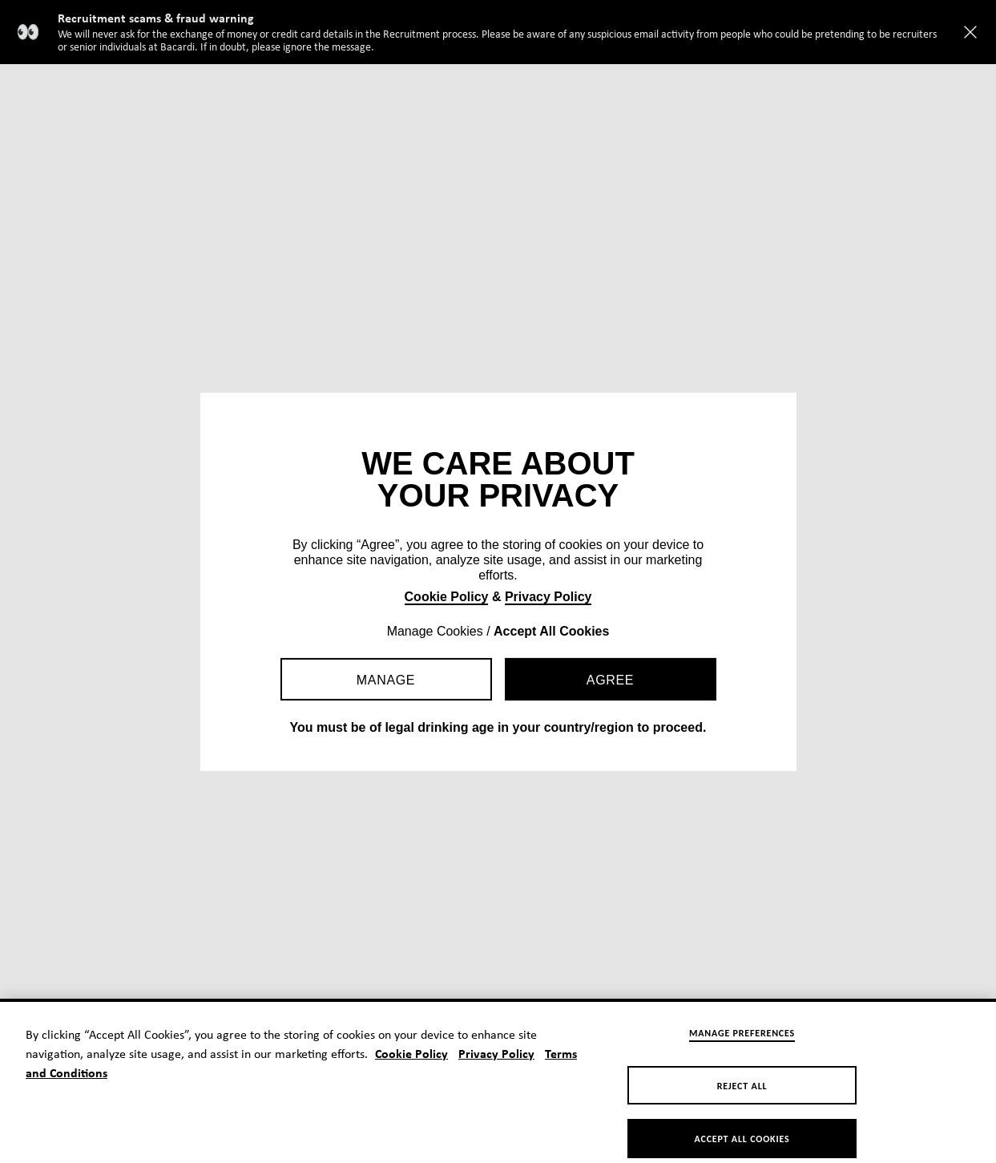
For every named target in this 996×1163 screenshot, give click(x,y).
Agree (610, 680)
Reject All (742, 1092)
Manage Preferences (742, 1038)
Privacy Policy (548, 597)
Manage (386, 680)
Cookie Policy (447, 597)
